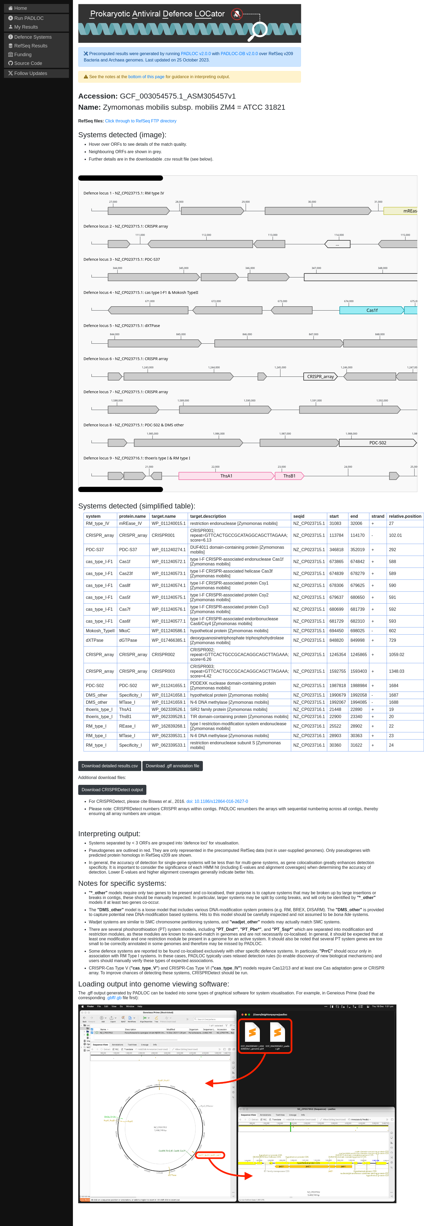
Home (17, 8)
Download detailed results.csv (110, 766)
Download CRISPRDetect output (112, 789)
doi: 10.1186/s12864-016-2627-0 (217, 801)
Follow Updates (27, 73)
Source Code (25, 63)
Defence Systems (30, 37)
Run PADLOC (26, 18)
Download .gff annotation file (172, 766)
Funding (20, 54)
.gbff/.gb (114, 997)
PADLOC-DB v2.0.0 (239, 53)
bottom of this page (146, 76)
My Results (23, 27)
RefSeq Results (27, 45)
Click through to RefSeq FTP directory (140, 121)
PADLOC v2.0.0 (196, 53)
